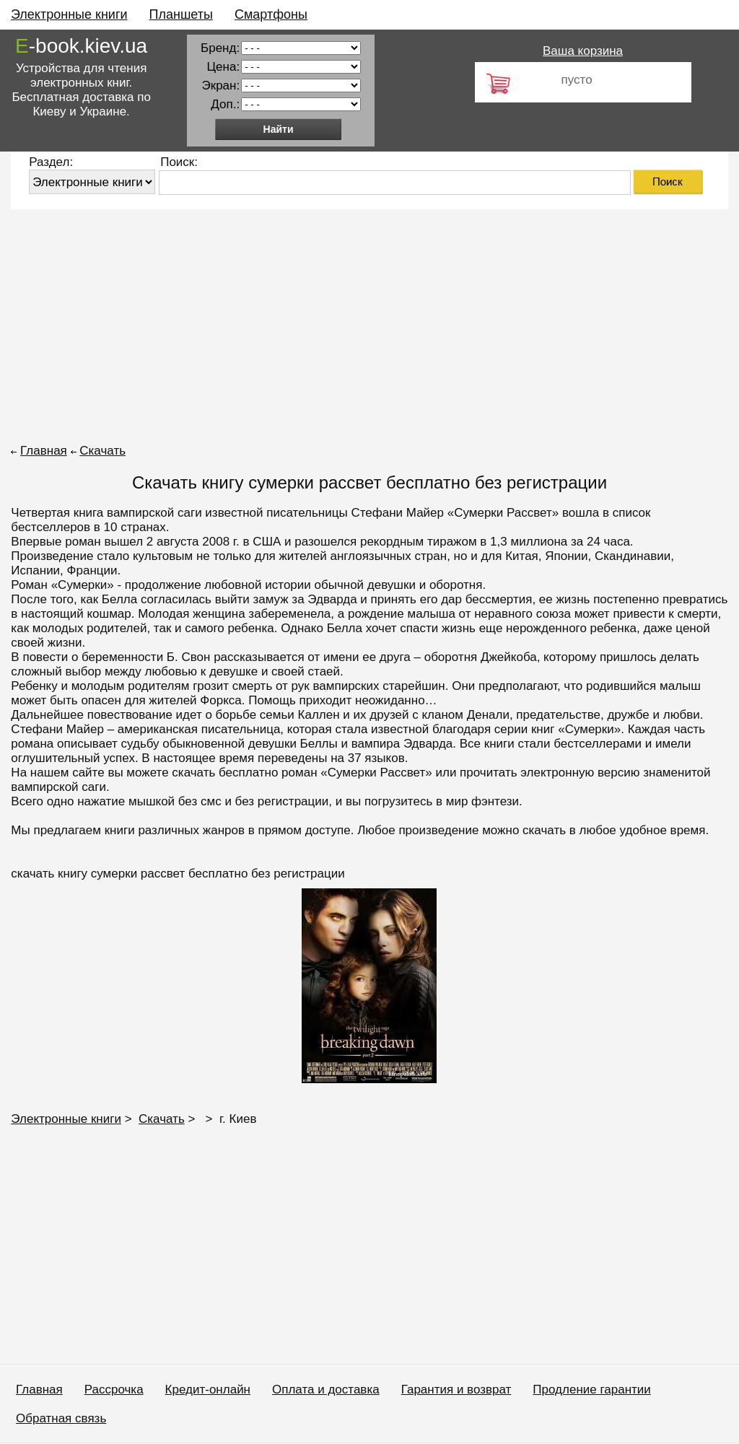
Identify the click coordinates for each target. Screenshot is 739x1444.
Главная (43, 451)
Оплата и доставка (326, 1389)
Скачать (102, 451)
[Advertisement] (369, 325)
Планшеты (181, 14)
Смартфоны (271, 14)
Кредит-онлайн (207, 1389)
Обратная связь (61, 1418)
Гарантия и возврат (456, 1389)
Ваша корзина (583, 51)
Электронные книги (69, 14)
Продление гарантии (591, 1389)
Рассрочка (114, 1389)
